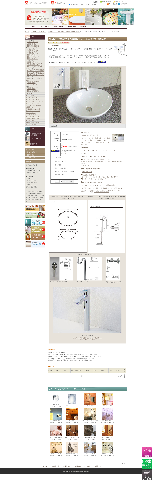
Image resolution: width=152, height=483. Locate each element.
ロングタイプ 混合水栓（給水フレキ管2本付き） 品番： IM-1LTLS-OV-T (87, 338)
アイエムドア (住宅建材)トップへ (61, 3)
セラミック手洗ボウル (34, 81)
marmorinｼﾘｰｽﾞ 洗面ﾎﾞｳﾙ (34, 78)
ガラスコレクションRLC (33, 105)
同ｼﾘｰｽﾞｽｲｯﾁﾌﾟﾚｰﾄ (32, 59)
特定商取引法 (30, 155)
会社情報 (67, 466)
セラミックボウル (32, 42)
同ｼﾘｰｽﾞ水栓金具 (32, 44)
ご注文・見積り (58, 26)
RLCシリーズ (30, 95)
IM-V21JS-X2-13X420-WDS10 (101, 192)
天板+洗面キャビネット (33, 109)
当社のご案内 (72, 26)
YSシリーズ (29, 80)
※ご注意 (64, 153)
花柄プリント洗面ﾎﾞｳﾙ (34, 72)
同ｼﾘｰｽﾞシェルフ (32, 57)
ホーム (34, 26)
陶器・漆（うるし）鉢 (33, 116)
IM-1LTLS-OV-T (87, 172)
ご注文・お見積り (31, 152)
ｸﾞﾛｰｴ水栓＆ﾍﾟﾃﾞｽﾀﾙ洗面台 (35, 73)
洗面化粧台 (29, 107)
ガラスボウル (31, 43)
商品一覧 (56, 466)
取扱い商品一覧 (107, 1)
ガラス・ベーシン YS (32, 103)
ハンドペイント (31, 113)
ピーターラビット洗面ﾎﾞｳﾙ (35, 69)
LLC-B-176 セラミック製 (90, 135)
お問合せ (83, 26)
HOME (46, 466)
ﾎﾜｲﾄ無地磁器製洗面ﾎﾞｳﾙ (34, 63)
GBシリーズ (29, 93)
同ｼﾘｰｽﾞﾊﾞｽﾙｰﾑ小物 (33, 56)
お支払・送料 (30, 149)
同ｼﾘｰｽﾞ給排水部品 (33, 46)
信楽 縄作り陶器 (31, 115)
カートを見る (113, 4)
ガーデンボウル (31, 124)
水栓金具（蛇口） (32, 52)
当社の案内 (123, 4)
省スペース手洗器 (32, 50)
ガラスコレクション (32, 97)
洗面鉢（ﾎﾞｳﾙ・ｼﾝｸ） (33, 49)
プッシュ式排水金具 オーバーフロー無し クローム (98, 150)
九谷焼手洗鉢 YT (31, 120)
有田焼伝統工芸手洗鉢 (33, 122)
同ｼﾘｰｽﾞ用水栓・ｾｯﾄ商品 (34, 66)
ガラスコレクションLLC (33, 99)
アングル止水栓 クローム (91, 185)
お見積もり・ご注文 (82, 466)
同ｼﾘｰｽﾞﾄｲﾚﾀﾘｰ (31, 55)
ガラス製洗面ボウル (33, 65)
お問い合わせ (99, 466)
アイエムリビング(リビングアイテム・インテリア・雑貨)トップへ (38, 3)
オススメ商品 (45, 26)
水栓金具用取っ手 (32, 53)
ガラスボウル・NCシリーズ (34, 101)
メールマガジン (31, 158)
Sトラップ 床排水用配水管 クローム (94, 156)
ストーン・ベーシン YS (33, 111)
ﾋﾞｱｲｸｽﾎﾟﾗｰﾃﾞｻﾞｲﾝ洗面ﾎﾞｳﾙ (35, 71)
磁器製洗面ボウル (32, 62)
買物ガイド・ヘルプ (121, 1)
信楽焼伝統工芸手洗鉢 (33, 118)
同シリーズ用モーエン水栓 (35, 75)
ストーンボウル (32, 84)
